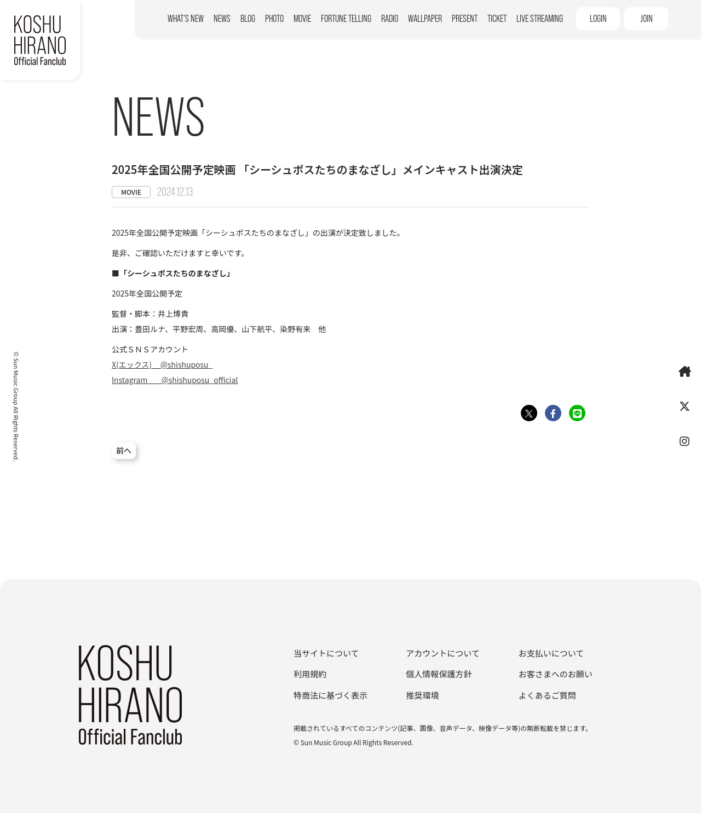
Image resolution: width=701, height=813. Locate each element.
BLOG (247, 18)
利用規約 (310, 674)
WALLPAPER (425, 18)
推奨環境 (422, 695)
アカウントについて (443, 653)
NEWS (222, 18)
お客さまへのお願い (556, 674)
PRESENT (465, 18)
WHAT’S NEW (186, 18)
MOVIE (302, 18)
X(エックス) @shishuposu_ (162, 364)
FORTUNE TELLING (346, 18)
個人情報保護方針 (439, 674)
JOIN (646, 18)
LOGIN (598, 18)
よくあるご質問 (547, 695)
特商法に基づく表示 (330, 695)
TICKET (497, 18)
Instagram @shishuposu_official (175, 379)
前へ (123, 450)
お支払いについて (551, 653)
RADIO (389, 18)
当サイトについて (326, 653)
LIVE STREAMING (539, 18)
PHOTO (274, 18)
